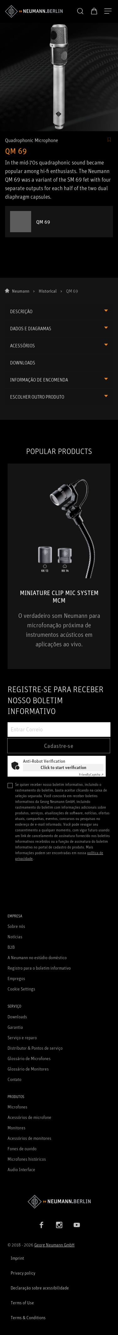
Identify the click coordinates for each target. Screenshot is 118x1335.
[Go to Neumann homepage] (59, 1201)
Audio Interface (21, 1169)
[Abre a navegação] (108, 11)
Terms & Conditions (28, 1317)
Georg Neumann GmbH (54, 1244)
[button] (80, 11)
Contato (14, 1079)
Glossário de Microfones (29, 1058)
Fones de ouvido (22, 1148)
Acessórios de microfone (29, 1117)
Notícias (15, 936)
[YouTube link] (76, 1225)
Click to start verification (63, 767)
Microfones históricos (27, 1159)
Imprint (17, 1258)
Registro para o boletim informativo (39, 968)
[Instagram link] (59, 1225)
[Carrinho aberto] (94, 11)
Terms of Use (22, 1302)
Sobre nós (16, 926)
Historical (48, 291)
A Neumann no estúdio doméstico (37, 957)
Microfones (17, 1106)
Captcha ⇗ (91, 774)
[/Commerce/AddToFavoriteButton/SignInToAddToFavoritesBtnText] (109, 140)
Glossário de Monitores (28, 1068)
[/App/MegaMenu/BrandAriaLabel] (34, 11)
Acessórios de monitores (29, 1138)
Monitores (16, 1127)
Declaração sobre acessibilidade (40, 1287)
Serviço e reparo (22, 1037)
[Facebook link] (41, 1225)
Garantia (15, 1027)
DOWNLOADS (22, 363)
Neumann (20, 291)
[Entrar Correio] (59, 729)
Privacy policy (23, 1273)
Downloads (17, 1016)
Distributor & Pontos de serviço (35, 1048)
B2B (11, 947)
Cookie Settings (21, 988)
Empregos (16, 978)
